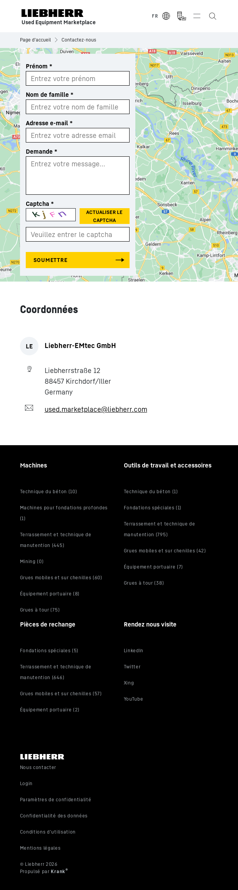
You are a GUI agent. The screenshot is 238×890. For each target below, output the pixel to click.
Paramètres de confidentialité (56, 799)
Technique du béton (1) (151, 491)
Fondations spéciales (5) (49, 650)
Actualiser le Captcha (104, 216)
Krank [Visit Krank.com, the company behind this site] (59, 871)
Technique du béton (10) (48, 491)
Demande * (41, 151)
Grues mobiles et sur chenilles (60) (61, 577)
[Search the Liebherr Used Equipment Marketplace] (212, 16)
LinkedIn (134, 650)
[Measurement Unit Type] (181, 16)
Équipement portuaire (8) (50, 594)
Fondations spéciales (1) (153, 507)
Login (26, 783)
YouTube (133, 699)
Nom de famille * (49, 94)
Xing (129, 683)
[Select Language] (161, 16)
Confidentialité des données (54, 816)
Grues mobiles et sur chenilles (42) (165, 551)
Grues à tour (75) (40, 610)
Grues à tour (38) (144, 583)
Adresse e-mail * (49, 123)
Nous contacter (38, 767)
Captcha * (40, 203)
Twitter (132, 667)
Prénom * (39, 66)
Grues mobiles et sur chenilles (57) (61, 693)
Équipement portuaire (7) (153, 567)
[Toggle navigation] (197, 16)
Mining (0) (32, 561)
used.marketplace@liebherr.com (96, 409)
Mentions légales (40, 848)
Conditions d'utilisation (48, 832)
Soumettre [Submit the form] (50, 260)
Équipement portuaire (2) (50, 710)
